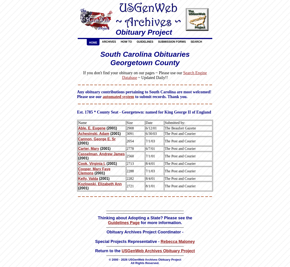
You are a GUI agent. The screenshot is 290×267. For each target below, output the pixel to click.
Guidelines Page (124, 222)
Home (93, 42)
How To (126, 41)
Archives (109, 41)
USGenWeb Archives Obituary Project (158, 251)
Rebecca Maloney (178, 241)
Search (196, 41)
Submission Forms (172, 41)
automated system (118, 96)
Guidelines (145, 41)
